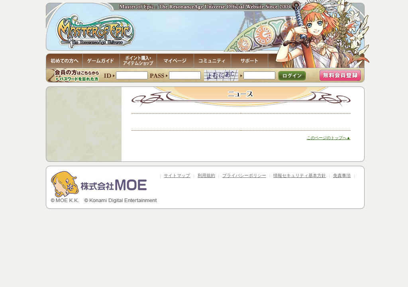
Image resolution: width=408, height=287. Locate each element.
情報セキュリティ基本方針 (299, 175)
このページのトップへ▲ (329, 138)
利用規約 (206, 175)
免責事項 (342, 175)
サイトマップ (177, 175)
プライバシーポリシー (244, 175)
